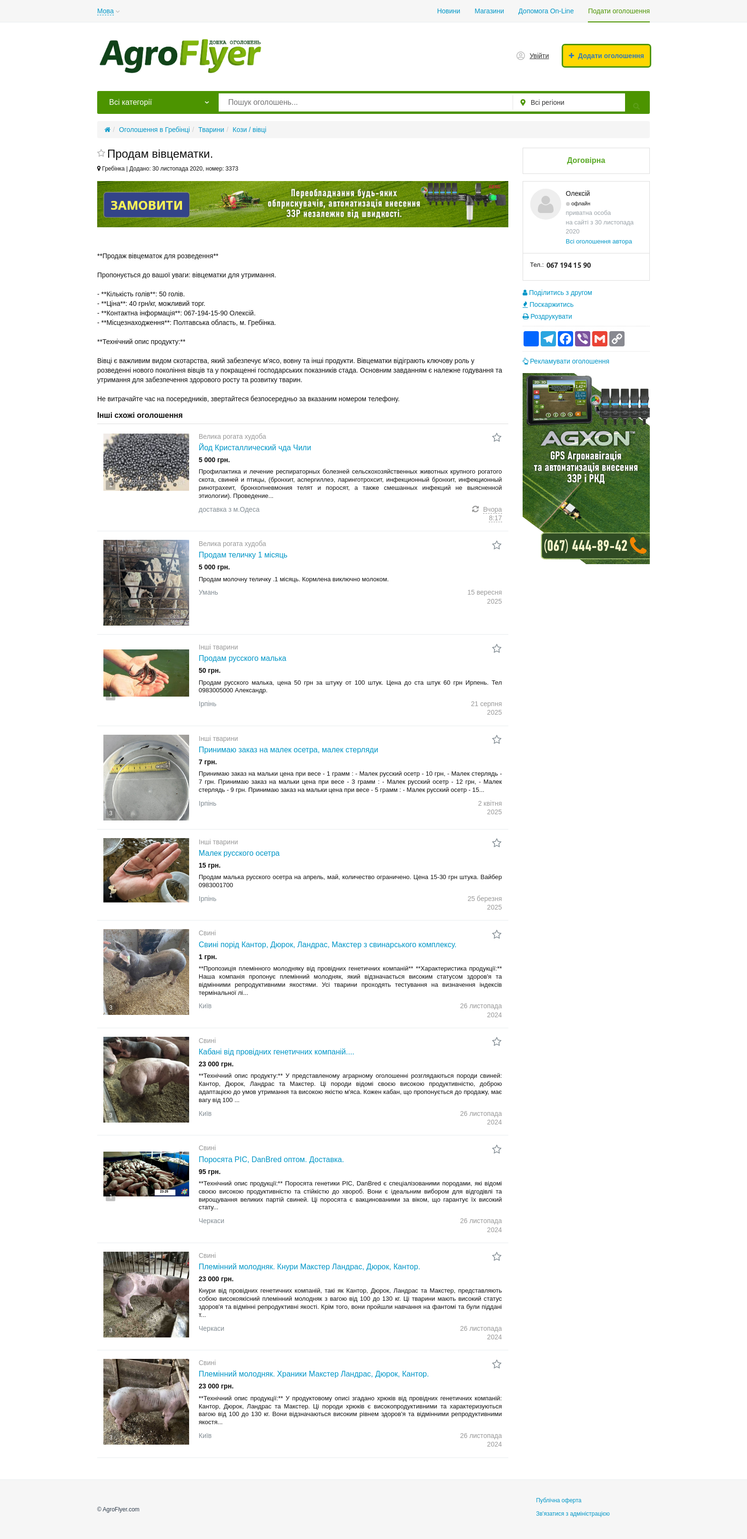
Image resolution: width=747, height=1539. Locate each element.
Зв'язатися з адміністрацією (573, 1513)
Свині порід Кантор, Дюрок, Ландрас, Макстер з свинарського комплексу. (327, 945)
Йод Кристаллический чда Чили (255, 448)
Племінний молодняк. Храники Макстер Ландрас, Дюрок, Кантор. (314, 1374)
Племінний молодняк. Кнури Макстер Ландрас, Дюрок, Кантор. (309, 1267)
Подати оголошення (619, 11)
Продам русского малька (242, 658)
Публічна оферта (558, 1500)
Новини (448, 11)
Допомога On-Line (546, 11)
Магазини (489, 11)
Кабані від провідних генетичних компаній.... (276, 1052)
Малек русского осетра (239, 853)
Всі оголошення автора (599, 241)
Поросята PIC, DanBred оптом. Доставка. (271, 1159)
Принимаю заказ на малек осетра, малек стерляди (288, 750)
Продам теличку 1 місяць (243, 555)
